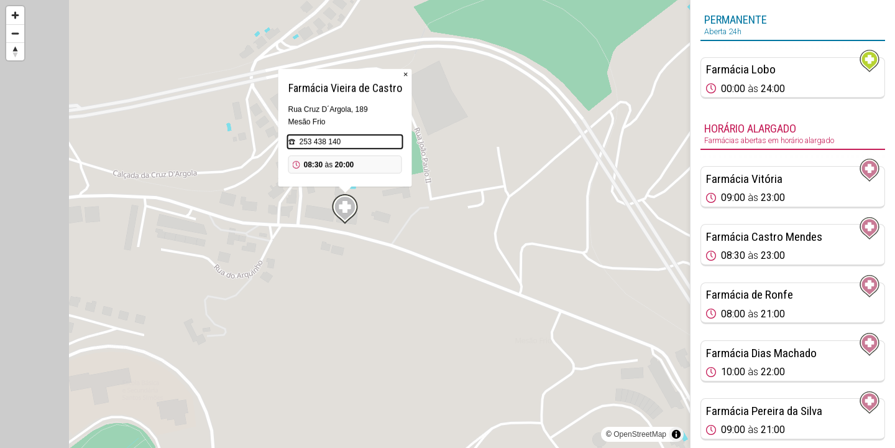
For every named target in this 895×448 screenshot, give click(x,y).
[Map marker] (345, 209)
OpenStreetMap (639, 434)
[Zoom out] (15, 33)
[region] (345, 224)
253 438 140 (320, 142)
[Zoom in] (15, 15)
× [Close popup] (405, 74)
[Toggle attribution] (676, 434)
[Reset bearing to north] (15, 51)
